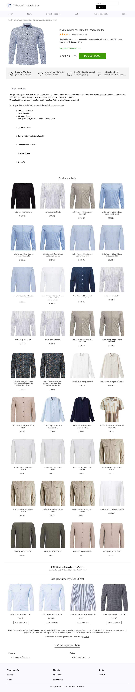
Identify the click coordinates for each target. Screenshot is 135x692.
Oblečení (25, 20)
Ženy (29, 14)
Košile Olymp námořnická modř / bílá (83, 614)
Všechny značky (13, 670)
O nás (101, 670)
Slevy (9, 680)
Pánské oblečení (100, 14)
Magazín (56, 670)
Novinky (10, 675)
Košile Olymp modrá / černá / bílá (114, 614)
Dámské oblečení (52, 14)
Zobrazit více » (76, 42)
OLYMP (114, 39)
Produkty (15, 20)
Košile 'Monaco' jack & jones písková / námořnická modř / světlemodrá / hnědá (23, 383)
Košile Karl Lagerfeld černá (23, 212)
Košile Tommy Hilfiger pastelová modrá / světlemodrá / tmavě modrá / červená (52, 298)
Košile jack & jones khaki (23, 551)
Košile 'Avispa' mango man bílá (82, 382)
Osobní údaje (58, 680)
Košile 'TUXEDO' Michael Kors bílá (112, 509)
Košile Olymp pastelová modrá (20, 614)
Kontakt (102, 675)
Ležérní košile (71, 570)
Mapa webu (57, 675)
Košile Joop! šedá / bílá (53, 212)
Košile (30, 20)
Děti (123, 14)
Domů (10, 14)
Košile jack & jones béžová (82, 551)
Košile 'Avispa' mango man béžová (112, 382)
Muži (76, 14)
